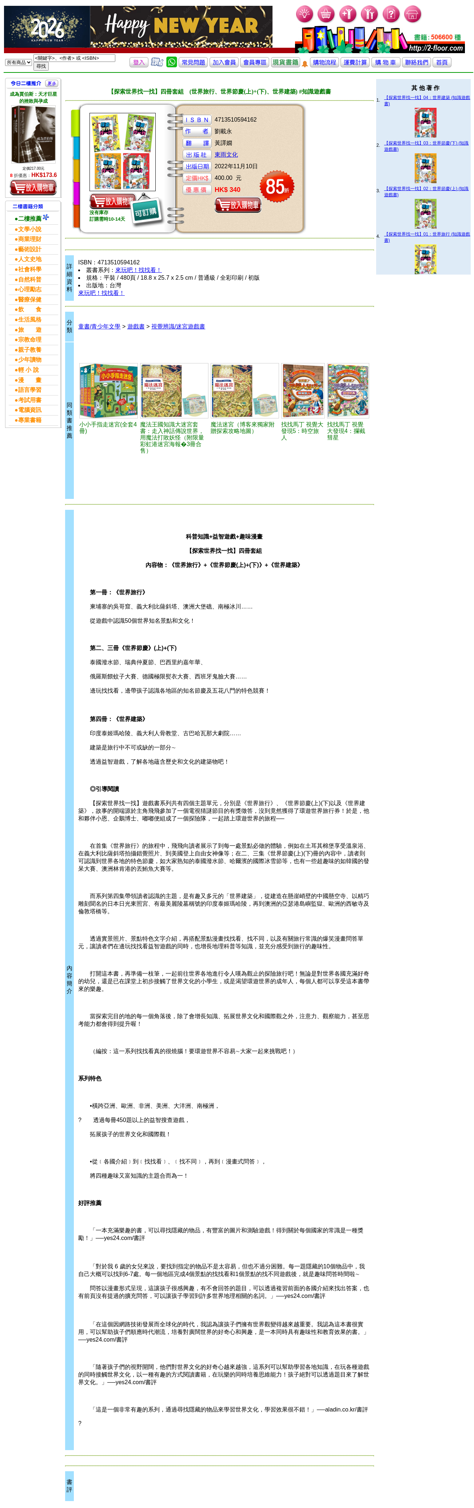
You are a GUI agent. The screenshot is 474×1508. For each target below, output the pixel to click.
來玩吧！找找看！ (138, 270)
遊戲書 (136, 326)
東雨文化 (226, 154)
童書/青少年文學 (99, 326)
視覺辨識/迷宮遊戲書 (178, 326)
